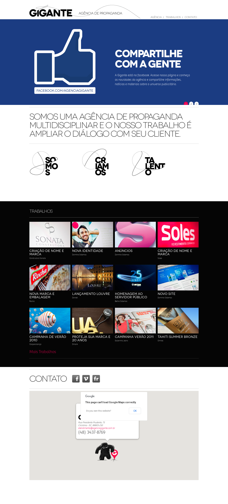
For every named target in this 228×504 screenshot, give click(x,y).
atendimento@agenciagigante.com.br (96, 428)
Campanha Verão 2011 (134, 336)
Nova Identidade (87, 250)
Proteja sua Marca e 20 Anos (91, 338)
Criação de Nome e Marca (46, 252)
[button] (107, 452)
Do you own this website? (98, 411)
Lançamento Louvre (91, 293)
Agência (156, 16)
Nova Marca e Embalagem (42, 295)
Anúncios (124, 250)
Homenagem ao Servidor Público (131, 295)
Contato (191, 16)
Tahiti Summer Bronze (178, 336)
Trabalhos (173, 16)
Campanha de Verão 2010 (47, 338)
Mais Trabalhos (42, 351)
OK (135, 410)
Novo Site (166, 293)
